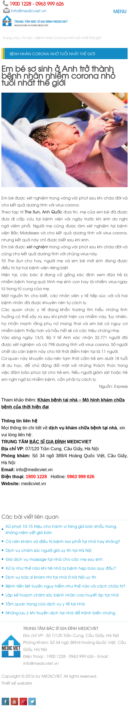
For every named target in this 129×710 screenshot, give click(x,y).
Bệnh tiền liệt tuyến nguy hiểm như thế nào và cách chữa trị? (65, 585)
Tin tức (27, 37)
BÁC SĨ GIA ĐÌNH (61, 628)
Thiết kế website (16, 682)
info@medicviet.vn (34, 469)
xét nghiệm (37, 246)
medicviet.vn (33, 483)
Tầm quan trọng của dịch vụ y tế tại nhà (45, 603)
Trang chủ (11, 37)
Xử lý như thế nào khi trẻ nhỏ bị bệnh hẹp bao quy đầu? (61, 568)
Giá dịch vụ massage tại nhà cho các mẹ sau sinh (54, 559)
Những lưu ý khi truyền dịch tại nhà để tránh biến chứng (60, 612)
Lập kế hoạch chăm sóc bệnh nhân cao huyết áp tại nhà (62, 594)
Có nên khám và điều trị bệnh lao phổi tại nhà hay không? (63, 541)
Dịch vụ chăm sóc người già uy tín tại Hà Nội (49, 550)
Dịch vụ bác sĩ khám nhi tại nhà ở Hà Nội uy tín (51, 576)
